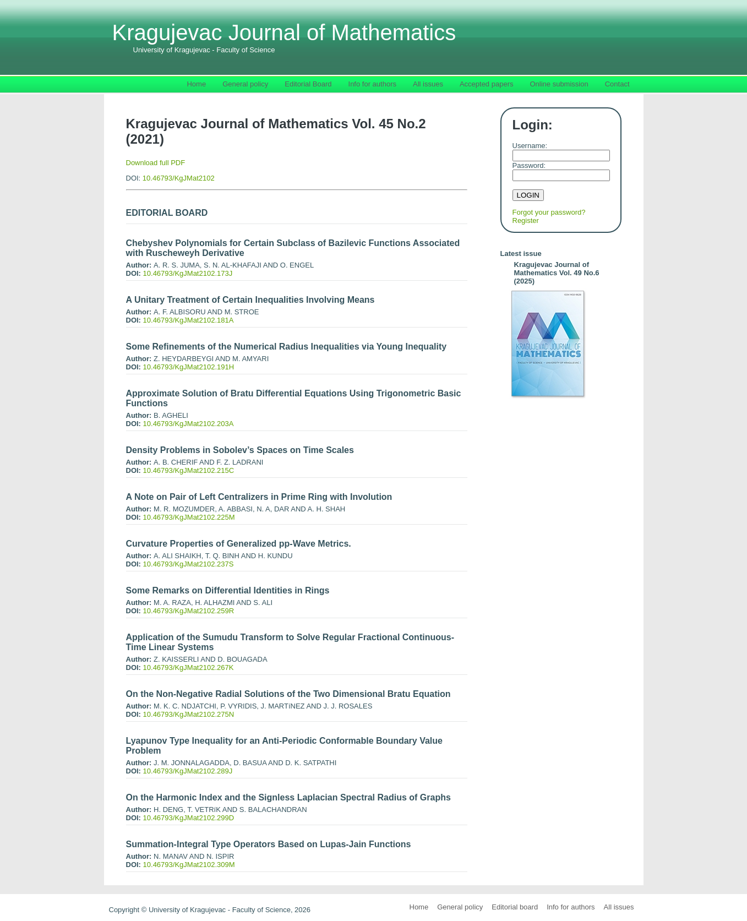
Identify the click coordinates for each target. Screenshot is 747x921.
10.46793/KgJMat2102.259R (189, 611)
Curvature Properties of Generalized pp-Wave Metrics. (238, 543)
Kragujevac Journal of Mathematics (284, 37)
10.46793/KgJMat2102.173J (188, 273)
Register (525, 220)
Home (419, 907)
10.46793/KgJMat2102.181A (188, 320)
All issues (619, 907)
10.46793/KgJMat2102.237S (188, 564)
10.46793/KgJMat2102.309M (189, 864)
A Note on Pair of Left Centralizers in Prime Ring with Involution (259, 497)
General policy (460, 907)
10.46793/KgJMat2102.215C (189, 470)
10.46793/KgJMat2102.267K (188, 667)
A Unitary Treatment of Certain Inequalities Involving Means (250, 299)
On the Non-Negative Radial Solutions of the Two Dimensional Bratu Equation (288, 694)
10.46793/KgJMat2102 (179, 178)
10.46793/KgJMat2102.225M (189, 517)
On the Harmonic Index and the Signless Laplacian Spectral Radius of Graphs (288, 797)
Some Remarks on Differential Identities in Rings (228, 590)
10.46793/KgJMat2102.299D (189, 818)
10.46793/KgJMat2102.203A (188, 423)
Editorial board (515, 907)
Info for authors (571, 907)
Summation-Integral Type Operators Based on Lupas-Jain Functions (268, 844)
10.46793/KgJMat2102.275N (189, 714)
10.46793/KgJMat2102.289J (188, 771)
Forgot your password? (549, 212)
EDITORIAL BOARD (167, 212)
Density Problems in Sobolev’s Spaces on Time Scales (240, 450)
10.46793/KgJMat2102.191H (189, 367)
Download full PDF (156, 163)
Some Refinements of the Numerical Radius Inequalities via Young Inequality (286, 346)
